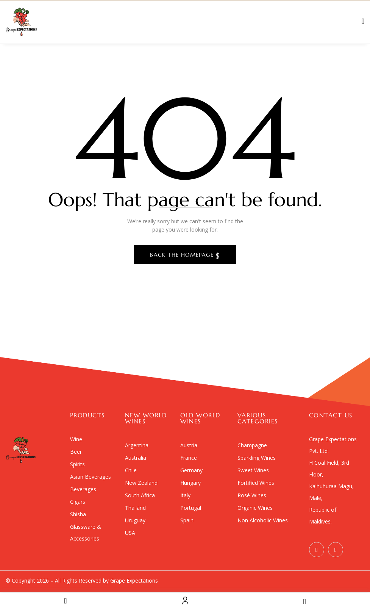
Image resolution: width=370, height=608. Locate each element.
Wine (76, 439)
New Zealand (141, 482)
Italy (185, 495)
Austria (188, 445)
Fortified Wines (255, 482)
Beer (76, 451)
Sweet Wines (253, 470)
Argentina (136, 445)
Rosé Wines (251, 495)
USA (130, 532)
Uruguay (135, 520)
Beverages (83, 489)
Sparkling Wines (256, 457)
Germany (191, 470)
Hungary (190, 482)
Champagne (252, 445)
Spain (187, 520)
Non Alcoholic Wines (262, 520)
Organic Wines (255, 507)
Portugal (190, 507)
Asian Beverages (90, 476)
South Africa (140, 495)
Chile (131, 470)
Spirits (77, 464)
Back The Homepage (182, 254)
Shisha (78, 514)
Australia (135, 457)
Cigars (77, 501)
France (188, 457)
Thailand (135, 507)
